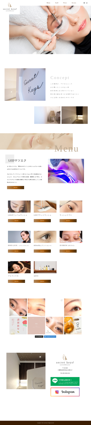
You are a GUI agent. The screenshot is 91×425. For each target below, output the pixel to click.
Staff (56, 3)
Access (74, 3)
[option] (50, 30)
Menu (48, 3)
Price (65, 3)
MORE (16, 187)
